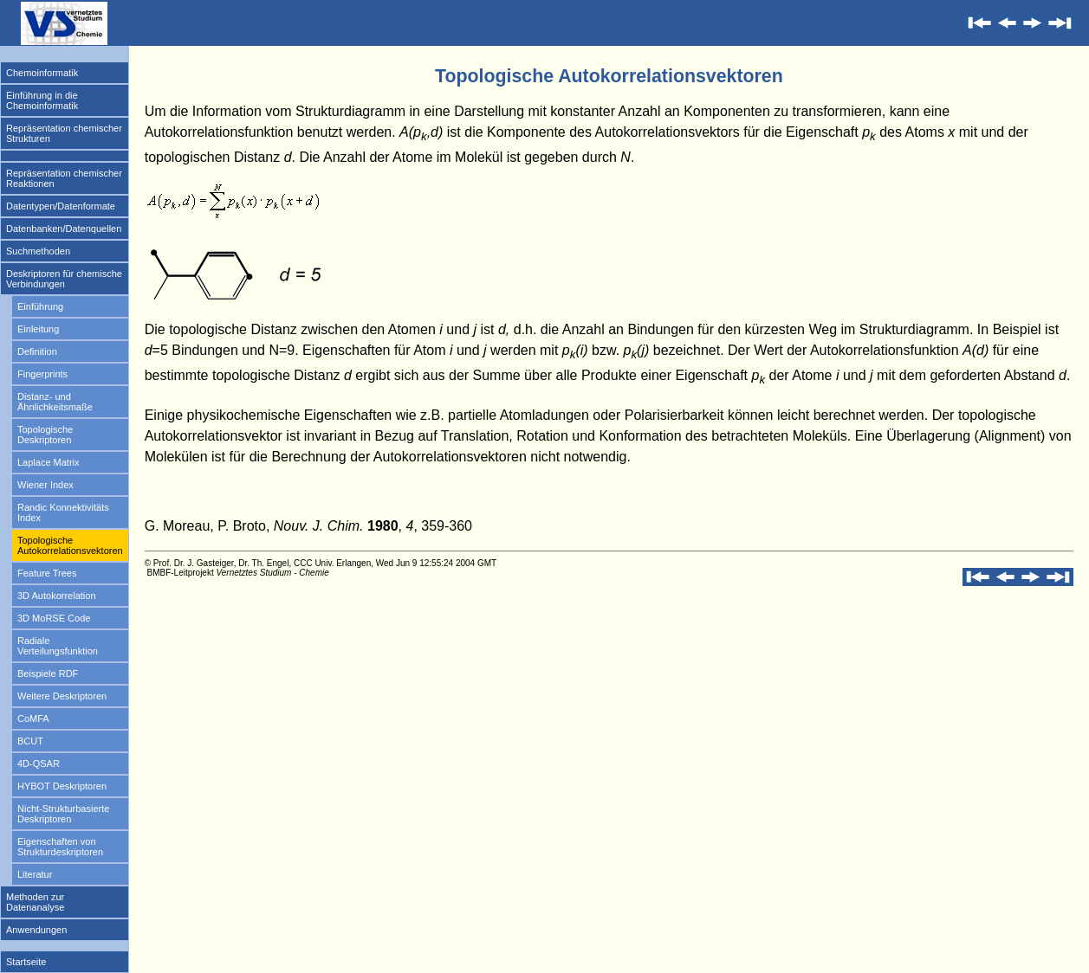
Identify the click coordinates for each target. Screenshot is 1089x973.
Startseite (26, 962)
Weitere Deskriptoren (62, 696)
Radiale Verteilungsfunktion (57, 645)
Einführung (40, 306)
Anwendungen (36, 930)
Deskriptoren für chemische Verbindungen (64, 278)
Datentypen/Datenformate (60, 206)
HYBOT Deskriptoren (62, 786)
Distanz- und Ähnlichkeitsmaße (55, 401)
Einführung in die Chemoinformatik (42, 100)
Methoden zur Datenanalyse (35, 902)
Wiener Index (45, 485)
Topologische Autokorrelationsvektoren (70, 545)
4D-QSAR (38, 763)
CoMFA (33, 718)
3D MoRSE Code (53, 618)
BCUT (30, 741)
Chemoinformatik (42, 73)
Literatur (34, 874)
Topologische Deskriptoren (45, 434)
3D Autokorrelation (56, 595)
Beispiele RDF (47, 673)
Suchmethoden (38, 251)
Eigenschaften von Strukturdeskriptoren (60, 846)
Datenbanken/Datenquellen (63, 228)
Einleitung (38, 329)
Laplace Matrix (48, 462)
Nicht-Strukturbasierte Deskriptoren (63, 813)
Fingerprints (42, 374)
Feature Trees (46, 573)
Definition (37, 351)
